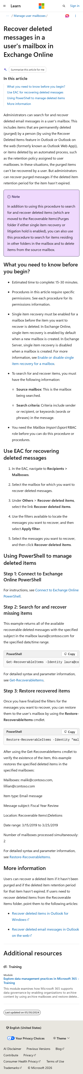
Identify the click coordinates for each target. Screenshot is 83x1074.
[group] (41, 662)
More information (19, 104)
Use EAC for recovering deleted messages (35, 92)
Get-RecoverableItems (27, 680)
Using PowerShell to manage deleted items (36, 98)
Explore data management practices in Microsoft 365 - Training (41, 981)
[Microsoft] (41, 6)
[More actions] (75, 15)
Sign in (74, 6)
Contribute (11, 1055)
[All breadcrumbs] (7, 15)
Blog (59, 1049)
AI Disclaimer (12, 1049)
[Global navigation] (4, 6)
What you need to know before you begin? (36, 86)
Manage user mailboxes (30, 15)
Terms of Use (55, 1061)
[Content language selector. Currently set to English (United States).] (24, 1027)
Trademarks (11, 1068)
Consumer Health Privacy (21, 1061)
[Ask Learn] (67, 15)
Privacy (28, 1055)
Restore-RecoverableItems (30, 856)
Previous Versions (38, 1049)
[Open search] (64, 6)
